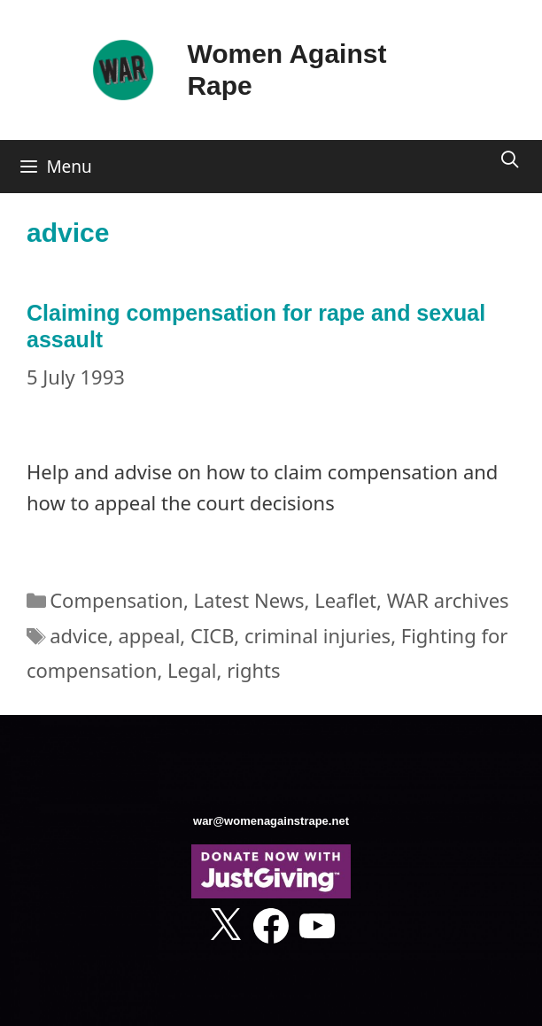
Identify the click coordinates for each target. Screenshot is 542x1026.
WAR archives (448, 600)
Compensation (116, 600)
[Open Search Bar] (510, 159)
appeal (150, 635)
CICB (212, 635)
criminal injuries (317, 635)
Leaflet (345, 600)
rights (253, 670)
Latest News (249, 600)
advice (79, 635)
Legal (191, 670)
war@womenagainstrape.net (271, 821)
